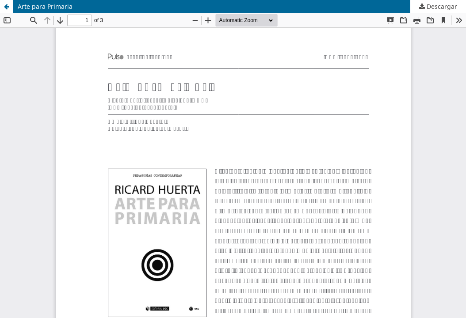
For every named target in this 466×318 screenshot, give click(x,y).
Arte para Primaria (45, 6)
